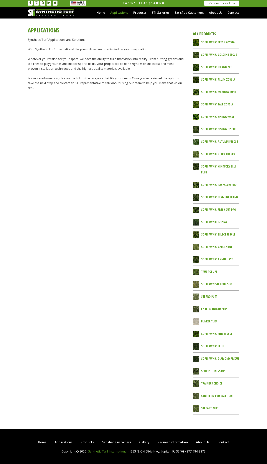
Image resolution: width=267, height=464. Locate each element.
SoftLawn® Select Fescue (218, 234)
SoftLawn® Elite (212, 346)
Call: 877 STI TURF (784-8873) (143, 3)
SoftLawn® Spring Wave (217, 117)
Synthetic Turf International (51, 12)
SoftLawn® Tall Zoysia (217, 104)
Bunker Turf (209, 321)
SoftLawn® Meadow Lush (218, 92)
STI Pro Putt (209, 296)
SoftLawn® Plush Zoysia (218, 79)
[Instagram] (36, 3)
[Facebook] (30, 3)
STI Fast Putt (210, 408)
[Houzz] (42, 3)
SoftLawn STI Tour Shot (217, 284)
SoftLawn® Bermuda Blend (219, 197)
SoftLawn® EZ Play (214, 222)
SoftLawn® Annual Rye (217, 259)
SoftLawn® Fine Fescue (217, 334)
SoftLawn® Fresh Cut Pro (218, 210)
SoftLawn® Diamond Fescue (220, 359)
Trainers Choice (211, 383)
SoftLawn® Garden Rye (217, 247)
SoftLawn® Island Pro (216, 67)
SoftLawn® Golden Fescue (219, 55)
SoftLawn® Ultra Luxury (218, 154)
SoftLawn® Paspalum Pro (219, 185)
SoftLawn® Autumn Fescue (219, 142)
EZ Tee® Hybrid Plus (214, 309)
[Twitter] (55, 3)
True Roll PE (209, 272)
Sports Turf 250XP (213, 371)
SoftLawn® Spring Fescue (218, 129)
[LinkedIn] (49, 3)
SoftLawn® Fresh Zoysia (218, 42)
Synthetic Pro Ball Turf (217, 396)
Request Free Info (222, 3)
